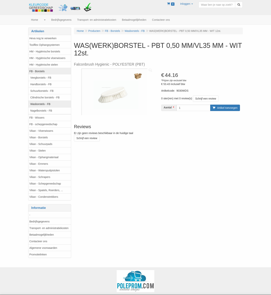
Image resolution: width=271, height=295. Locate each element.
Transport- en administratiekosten (49, 228)
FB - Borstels (37, 71)
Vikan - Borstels (38, 137)
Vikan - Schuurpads (40, 144)
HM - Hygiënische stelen (43, 64)
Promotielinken (38, 254)
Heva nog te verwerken (42, 38)
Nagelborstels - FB (41, 110)
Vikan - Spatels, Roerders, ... (46, 190)
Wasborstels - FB (40, 104)
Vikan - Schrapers (39, 177)
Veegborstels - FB (40, 77)
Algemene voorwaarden (43, 247)
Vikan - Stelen (37, 150)
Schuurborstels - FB (42, 90)
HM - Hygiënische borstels (44, 51)
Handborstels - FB (41, 84)
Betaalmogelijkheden (41, 234)
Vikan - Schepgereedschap (45, 183)
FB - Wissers (36, 117)
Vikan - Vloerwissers (41, 130)
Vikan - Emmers (38, 163)
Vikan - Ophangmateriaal (44, 157)
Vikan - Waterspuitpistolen (44, 170)
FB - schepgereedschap (43, 124)
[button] (186, 4)
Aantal (168, 107)
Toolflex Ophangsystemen (44, 44)
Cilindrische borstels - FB (45, 97)
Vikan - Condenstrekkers (43, 196)
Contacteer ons (38, 241)
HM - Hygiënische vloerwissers (47, 58)
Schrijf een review (205, 98)
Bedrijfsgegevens (39, 221)
